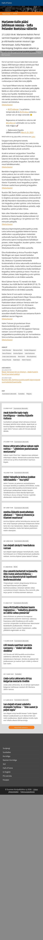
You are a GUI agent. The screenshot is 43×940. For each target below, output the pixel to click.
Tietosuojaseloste (27, 792)
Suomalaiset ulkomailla (9, 394)
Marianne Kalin (17, 350)
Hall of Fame (6, 14)
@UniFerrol (10, 123)
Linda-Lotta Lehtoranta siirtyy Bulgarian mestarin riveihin (17, 680)
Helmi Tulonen (26, 360)
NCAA (15, 567)
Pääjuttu (29, 394)
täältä (33, 137)
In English (7, 772)
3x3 (4, 764)
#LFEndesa (24, 112)
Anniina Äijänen (18, 353)
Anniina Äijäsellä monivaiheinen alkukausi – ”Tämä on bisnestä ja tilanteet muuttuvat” (18, 515)
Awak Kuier (16, 360)
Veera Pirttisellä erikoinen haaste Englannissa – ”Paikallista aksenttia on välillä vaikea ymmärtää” (20, 610)
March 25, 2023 (27, 132)
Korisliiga (6, 756)
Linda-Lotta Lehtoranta (9, 357)
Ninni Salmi (21, 357)
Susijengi (6, 748)
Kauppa (6, 780)
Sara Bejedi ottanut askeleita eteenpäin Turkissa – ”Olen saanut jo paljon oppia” (20, 707)
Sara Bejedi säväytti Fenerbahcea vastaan (19, 547)
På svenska (7, 776)
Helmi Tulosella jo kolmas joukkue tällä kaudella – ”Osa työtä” (19, 478)
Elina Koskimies (31, 357)
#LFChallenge (13, 109)
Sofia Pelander (6, 350)
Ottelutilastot (7, 105)
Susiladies (21, 394)
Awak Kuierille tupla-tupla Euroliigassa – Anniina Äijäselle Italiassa (18, 415)
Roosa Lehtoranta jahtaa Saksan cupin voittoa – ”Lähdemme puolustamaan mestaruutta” (21, 449)
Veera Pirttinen (6, 353)
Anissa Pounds (6, 360)
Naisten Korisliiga (10, 760)
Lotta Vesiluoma (30, 353)
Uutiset (15, 14)
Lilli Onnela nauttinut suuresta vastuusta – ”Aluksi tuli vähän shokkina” (17, 648)
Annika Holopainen (30, 350)
